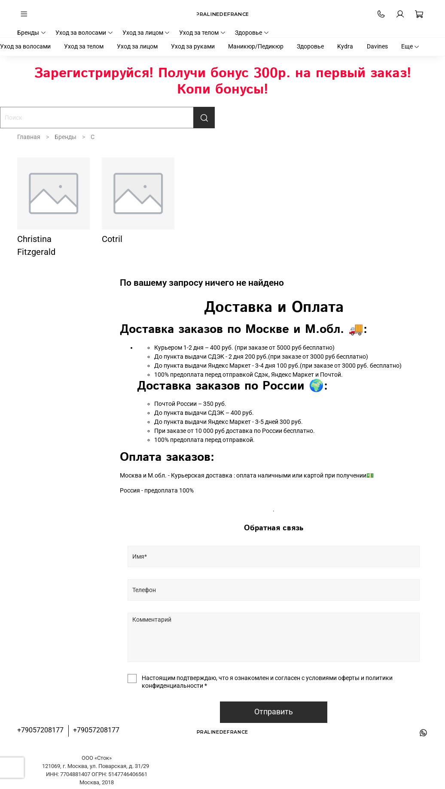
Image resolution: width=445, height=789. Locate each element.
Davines (377, 46)
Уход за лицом (146, 32)
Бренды (31, 32)
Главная (28, 136)
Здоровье (252, 32)
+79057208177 (40, 730)
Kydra (345, 46)
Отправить (273, 711)
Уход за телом (202, 32)
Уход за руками (193, 46)
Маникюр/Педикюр (255, 46)
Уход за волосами (84, 32)
